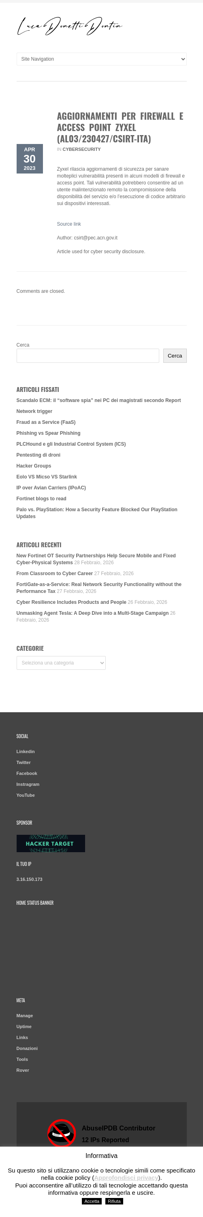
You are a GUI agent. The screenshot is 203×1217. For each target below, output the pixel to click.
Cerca (23, 345)
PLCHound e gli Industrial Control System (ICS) (71, 444)
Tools (22, 1059)
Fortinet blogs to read (41, 499)
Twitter (24, 762)
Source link (69, 224)
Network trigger (35, 411)
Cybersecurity (82, 149)
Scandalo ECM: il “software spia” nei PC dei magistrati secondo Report (99, 400)
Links (22, 1037)
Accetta (91, 1201)
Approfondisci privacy (126, 1177)
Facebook (27, 773)
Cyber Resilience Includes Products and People (71, 602)
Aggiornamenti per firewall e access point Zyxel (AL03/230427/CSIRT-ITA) (120, 127)
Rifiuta (114, 1201)
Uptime (24, 1026)
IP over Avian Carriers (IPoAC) (51, 488)
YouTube (26, 795)
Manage (25, 1015)
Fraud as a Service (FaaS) (46, 422)
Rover (23, 1070)
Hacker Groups (34, 466)
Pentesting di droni (39, 455)
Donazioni (27, 1048)
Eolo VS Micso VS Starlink (47, 477)
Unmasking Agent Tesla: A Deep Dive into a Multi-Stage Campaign (93, 613)
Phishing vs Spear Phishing (49, 433)
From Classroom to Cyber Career (55, 573)
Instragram (28, 784)
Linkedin (26, 751)
